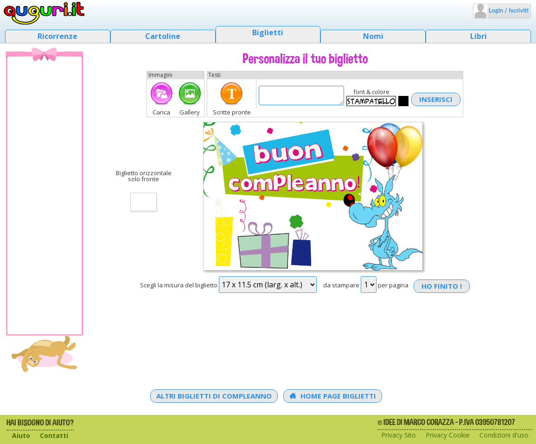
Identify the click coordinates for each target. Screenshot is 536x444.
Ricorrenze (57, 36)
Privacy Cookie (448, 435)
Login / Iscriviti (508, 10)
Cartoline (162, 36)
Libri (478, 36)
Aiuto (21, 435)
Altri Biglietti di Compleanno (214, 395)
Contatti (54, 435)
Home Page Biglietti (332, 395)
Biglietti (267, 32)
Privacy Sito (398, 435)
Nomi (373, 36)
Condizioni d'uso (504, 435)
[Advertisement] (44, 195)
